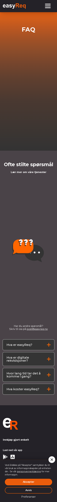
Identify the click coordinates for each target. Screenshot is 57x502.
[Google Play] (5, 456)
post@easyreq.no (37, 329)
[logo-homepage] (10, 423)
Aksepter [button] (28, 481)
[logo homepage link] (14, 6)
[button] (51, 459)
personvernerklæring (29, 471)
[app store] (12, 456)
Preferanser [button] (28, 496)
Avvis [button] (28, 490)
